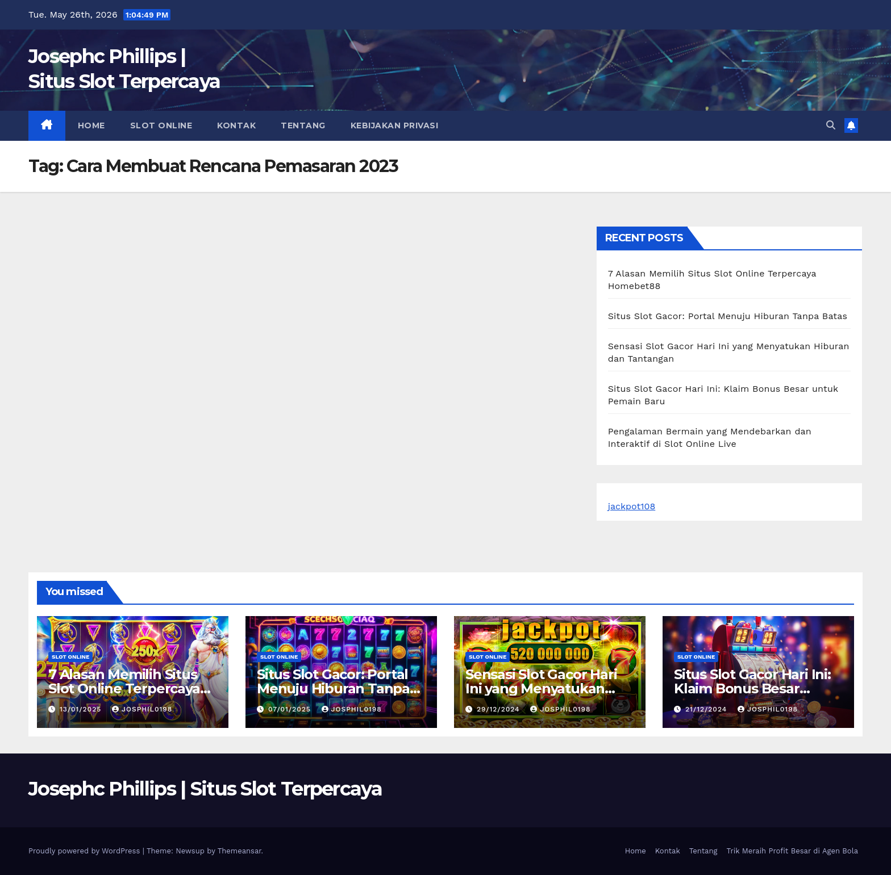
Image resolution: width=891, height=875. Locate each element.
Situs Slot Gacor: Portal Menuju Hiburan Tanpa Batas (727, 316)
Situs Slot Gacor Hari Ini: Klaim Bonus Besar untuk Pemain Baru (752, 688)
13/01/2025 (82, 709)
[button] (830, 125)
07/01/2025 (291, 709)
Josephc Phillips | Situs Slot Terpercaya (205, 789)
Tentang (303, 125)
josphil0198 (142, 709)
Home (91, 125)
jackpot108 (632, 506)
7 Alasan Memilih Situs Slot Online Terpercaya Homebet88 (124, 688)
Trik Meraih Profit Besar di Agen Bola (792, 851)
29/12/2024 (499, 709)
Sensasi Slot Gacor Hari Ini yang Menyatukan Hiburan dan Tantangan (544, 688)
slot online (161, 125)
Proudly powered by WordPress (85, 851)
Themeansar (239, 851)
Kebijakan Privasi (395, 125)
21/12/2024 (707, 709)
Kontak (236, 125)
